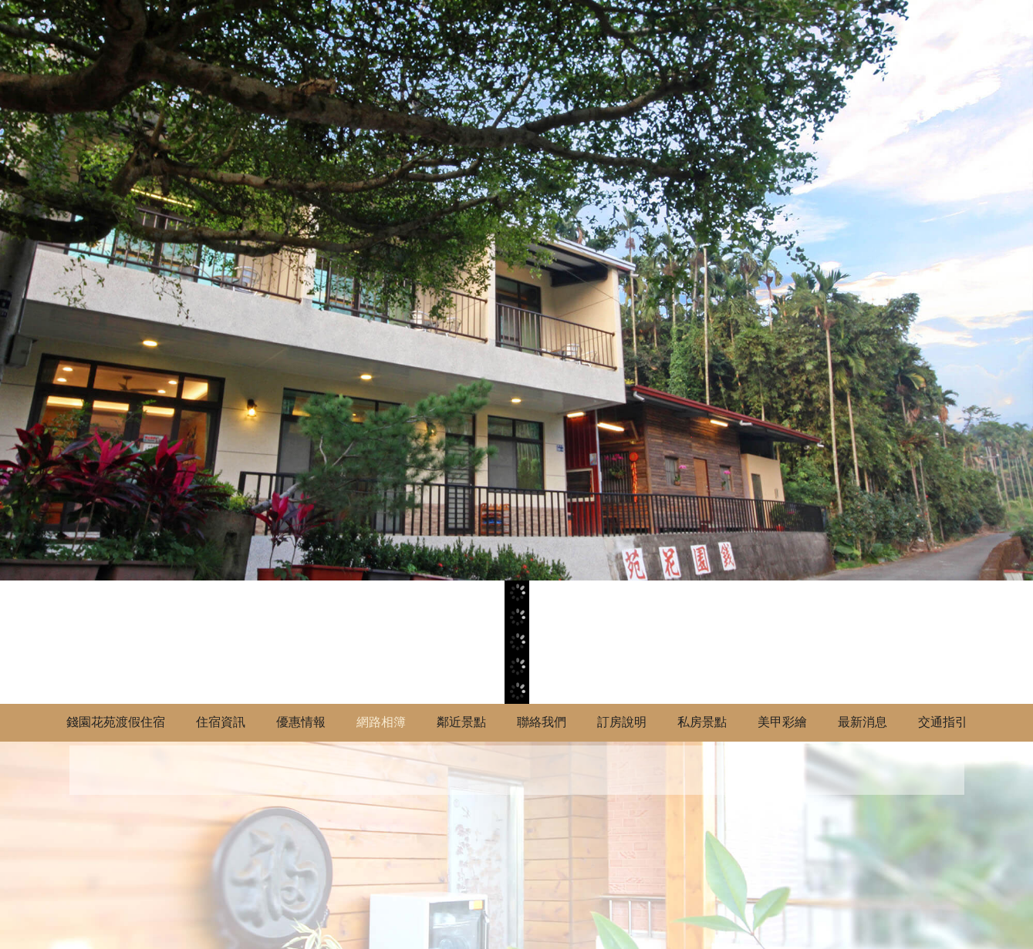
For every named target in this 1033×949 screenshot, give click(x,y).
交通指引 (942, 722)
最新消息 (862, 722)
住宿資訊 (220, 722)
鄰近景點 (461, 722)
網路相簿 (381, 722)
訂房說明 (621, 722)
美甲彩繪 (782, 722)
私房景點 (702, 722)
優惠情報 (301, 722)
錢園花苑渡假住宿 (115, 722)
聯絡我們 (541, 722)
